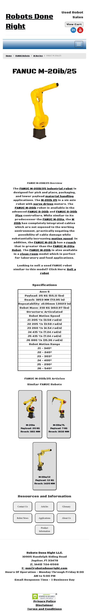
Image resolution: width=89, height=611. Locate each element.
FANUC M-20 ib (45, 242)
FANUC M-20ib (25, 208)
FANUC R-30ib (38, 211)
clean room (29, 254)
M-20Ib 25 (49, 200)
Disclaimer (44, 605)
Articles (44, 506)
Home (9, 56)
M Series (38, 56)
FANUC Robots (22, 56)
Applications (44, 518)
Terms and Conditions (44, 609)
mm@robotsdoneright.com (46, 568)
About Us (66, 518)
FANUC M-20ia (53, 219)
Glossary (66, 506)
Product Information (44, 530)
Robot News (22, 518)
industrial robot (60, 188)
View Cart (74, 24)
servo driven (43, 204)
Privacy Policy (44, 601)
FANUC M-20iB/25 (33, 188)
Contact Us (22, 506)
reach (71, 242)
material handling (59, 196)
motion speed (62, 238)
